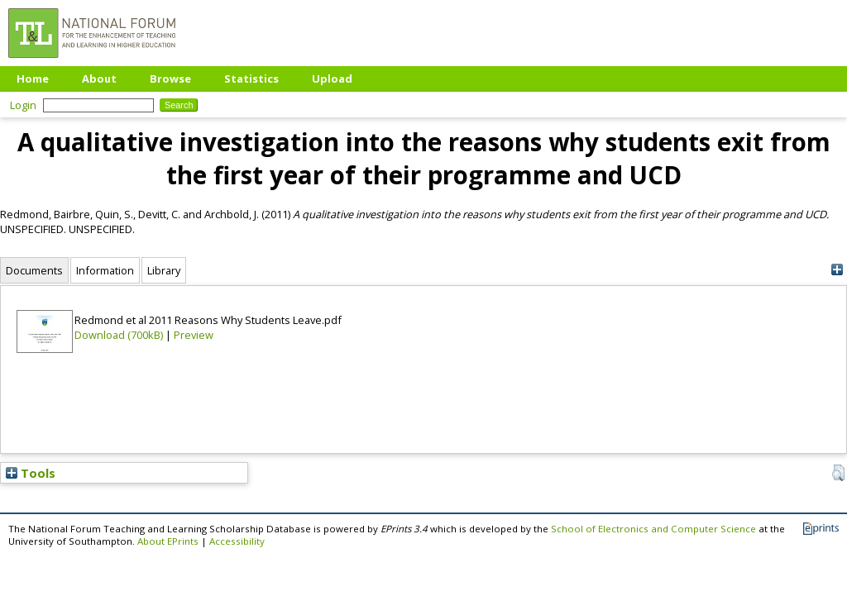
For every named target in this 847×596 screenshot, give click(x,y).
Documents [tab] (34, 270)
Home (33, 78)
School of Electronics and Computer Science (653, 528)
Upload (332, 78)
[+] (836, 270)
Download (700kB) (118, 334)
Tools (30, 473)
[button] (838, 473)
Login (23, 105)
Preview (193, 334)
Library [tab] (163, 270)
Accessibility (237, 541)
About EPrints (168, 541)
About (99, 78)
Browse (170, 78)
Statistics (251, 78)
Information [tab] (105, 270)
